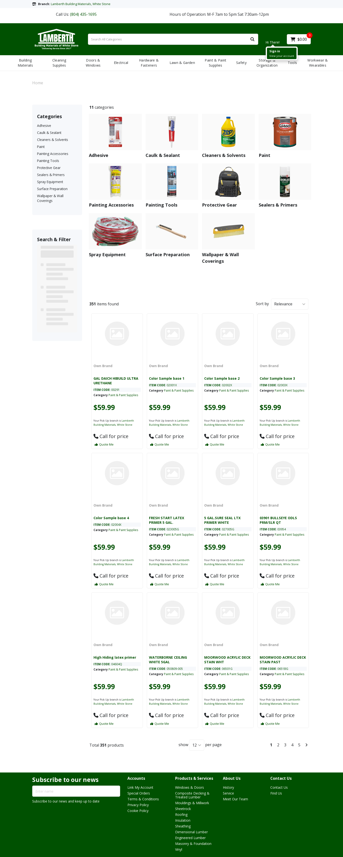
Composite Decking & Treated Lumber (192, 795)
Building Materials (25, 63)
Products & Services (194, 778)
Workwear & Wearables (317, 63)
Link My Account (140, 787)
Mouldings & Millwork (192, 803)
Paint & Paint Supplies (215, 63)
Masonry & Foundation (193, 843)
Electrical (121, 62)
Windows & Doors (189, 787)
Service (228, 793)
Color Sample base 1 (166, 378)
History (228, 787)
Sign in (274, 51)
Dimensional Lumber (191, 832)
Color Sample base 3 (277, 378)
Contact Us (281, 778)
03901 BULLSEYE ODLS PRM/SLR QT (278, 520)
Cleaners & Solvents (52, 139)
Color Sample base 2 (222, 378)
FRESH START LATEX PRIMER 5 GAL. (166, 520)
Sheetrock (183, 808)
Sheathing (183, 826)
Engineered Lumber (190, 837)
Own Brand (103, 365)
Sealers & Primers (51, 174)
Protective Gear (49, 167)
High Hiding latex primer (115, 657)
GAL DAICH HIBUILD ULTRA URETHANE (116, 380)
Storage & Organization (267, 63)
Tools (292, 62)
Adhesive (44, 125)
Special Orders (138, 793)
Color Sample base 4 (111, 518)
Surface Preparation (52, 188)
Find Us (276, 793)
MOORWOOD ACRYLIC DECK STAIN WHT (227, 659)
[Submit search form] (252, 39)
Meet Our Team (235, 799)
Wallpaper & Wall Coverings (50, 198)
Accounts (136, 778)
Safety (241, 62)
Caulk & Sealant (49, 132)
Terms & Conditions (143, 799)
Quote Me (104, 444)
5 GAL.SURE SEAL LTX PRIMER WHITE (222, 520)
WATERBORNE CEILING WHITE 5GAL (168, 659)
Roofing (181, 814)
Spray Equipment (50, 181)
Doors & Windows (93, 63)
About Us (232, 778)
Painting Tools (48, 160)
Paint (41, 146)
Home (37, 82)
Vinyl (178, 849)
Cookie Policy (137, 810)
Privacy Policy (138, 805)
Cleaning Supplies (59, 63)
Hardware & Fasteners (149, 63)
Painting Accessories (52, 153)
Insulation (182, 820)
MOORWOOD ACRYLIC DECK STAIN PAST (283, 659)
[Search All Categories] (173, 39)
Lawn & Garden (182, 62)
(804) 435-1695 (83, 14)
